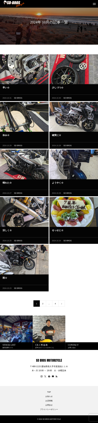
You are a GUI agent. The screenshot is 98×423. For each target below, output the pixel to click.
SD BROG (18, 99)
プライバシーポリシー (49, 409)
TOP (49, 392)
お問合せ (49, 405)
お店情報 (49, 401)
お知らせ (49, 396)
